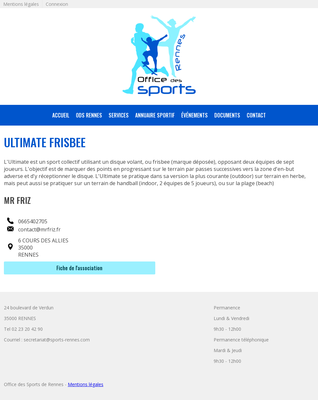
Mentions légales (21, 4)
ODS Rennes (89, 115)
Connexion (57, 4)
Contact (256, 115)
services (119, 115)
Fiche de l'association (79, 268)
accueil (60, 115)
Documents (227, 115)
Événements (194, 115)
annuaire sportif (155, 115)
